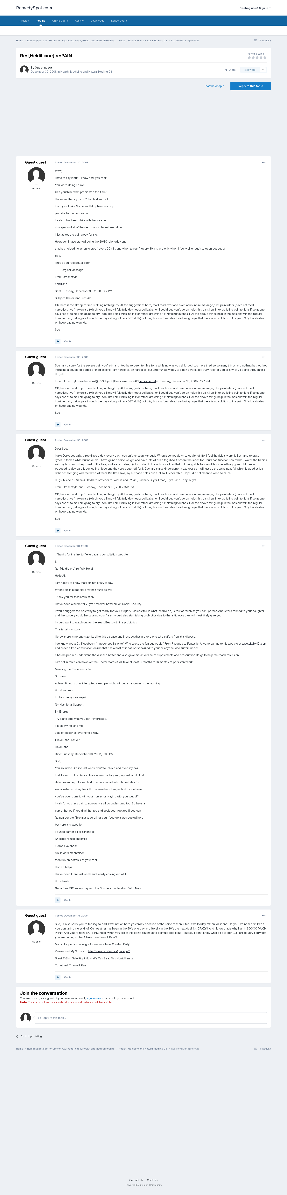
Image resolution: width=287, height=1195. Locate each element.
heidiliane (61, 283)
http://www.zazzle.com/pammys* (109, 951)
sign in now (94, 998)
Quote (68, 341)
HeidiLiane (61, 747)
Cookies (152, 1180)
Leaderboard (119, 20)
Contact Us (136, 1180)
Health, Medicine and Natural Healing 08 (86, 71)
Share (230, 69)
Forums (40, 22)
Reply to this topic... (52, 1017)
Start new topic (214, 86)
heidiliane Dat (147, 381)
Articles (24, 20)
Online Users (60, 20)
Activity (79, 20)
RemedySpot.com (34, 7)
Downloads (97, 20)
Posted (71, 162)
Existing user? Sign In (255, 8)
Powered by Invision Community (143, 1185)
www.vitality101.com (254, 643)
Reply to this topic (250, 86)
